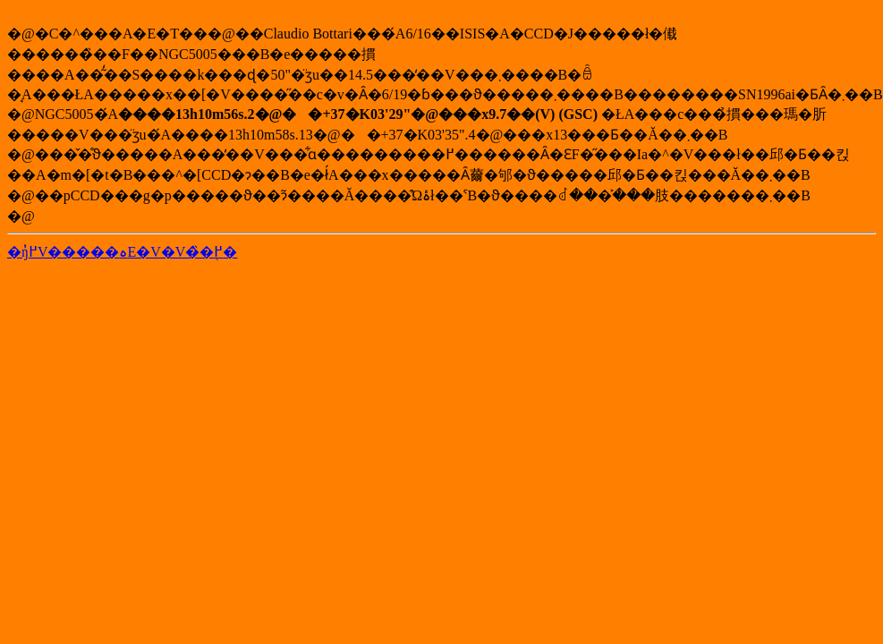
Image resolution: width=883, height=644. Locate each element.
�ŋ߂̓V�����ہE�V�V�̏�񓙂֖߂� (122, 251)
